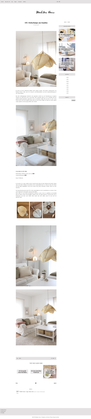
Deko (30, 391)
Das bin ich (7, 1)
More (55, 383)
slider (20, 358)
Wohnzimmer (42, 391)
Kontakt (2, 412)
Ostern (24, 391)
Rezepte (20, 1)
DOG (33, 391)
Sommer (38, 391)
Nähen (24, 1)
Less (17, 383)
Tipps (15, 1)
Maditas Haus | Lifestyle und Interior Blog (43, 417)
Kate (58, 417)
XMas (17, 393)
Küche (35, 391)
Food (21, 391)
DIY (12, 1)
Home (2, 1)
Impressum (3, 411)
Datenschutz (3, 409)
